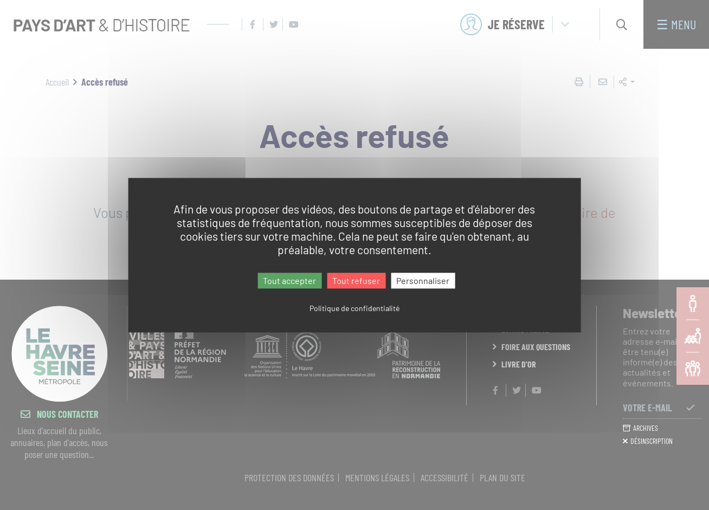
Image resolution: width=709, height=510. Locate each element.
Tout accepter (289, 280)
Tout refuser (356, 280)
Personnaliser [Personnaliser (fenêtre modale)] (422, 280)
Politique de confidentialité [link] (354, 308)
